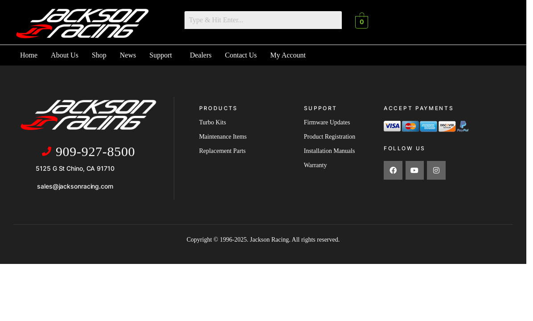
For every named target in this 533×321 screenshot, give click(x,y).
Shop (99, 54)
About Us (64, 54)
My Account (288, 54)
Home (28, 54)
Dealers (201, 54)
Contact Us (241, 54)
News (128, 54)
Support (160, 54)
